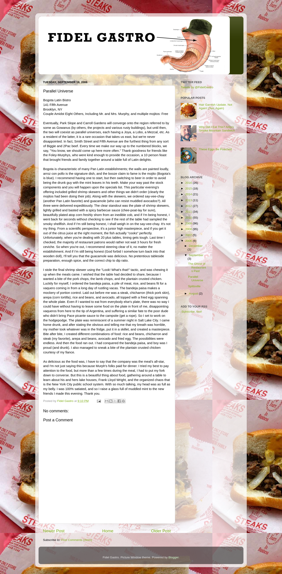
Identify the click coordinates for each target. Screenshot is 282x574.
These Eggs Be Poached (215, 149)
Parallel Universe (195, 278)
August (194, 293)
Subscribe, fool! (191, 311)
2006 (189, 240)
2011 (189, 211)
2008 (189, 229)
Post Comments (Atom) (76, 540)
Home (107, 531)
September (196, 255)
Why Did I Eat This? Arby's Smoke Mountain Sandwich (217, 128)
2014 (189, 194)
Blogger (174, 557)
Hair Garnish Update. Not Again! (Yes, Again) (215, 106)
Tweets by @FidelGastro (197, 87)
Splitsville (194, 286)
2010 (189, 217)
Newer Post (54, 531)
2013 (189, 200)
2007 (189, 235)
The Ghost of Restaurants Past (197, 267)
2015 (189, 188)
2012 (189, 206)
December (195, 246)
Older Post (161, 531)
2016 (189, 182)
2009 (189, 223)
